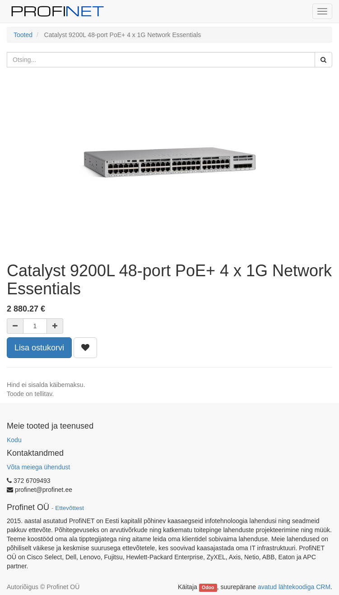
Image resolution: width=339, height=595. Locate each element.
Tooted (23, 34)
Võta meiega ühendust (38, 467)
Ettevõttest (69, 508)
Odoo (208, 587)
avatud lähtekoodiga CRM (294, 586)
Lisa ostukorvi (39, 347)
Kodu (14, 440)
